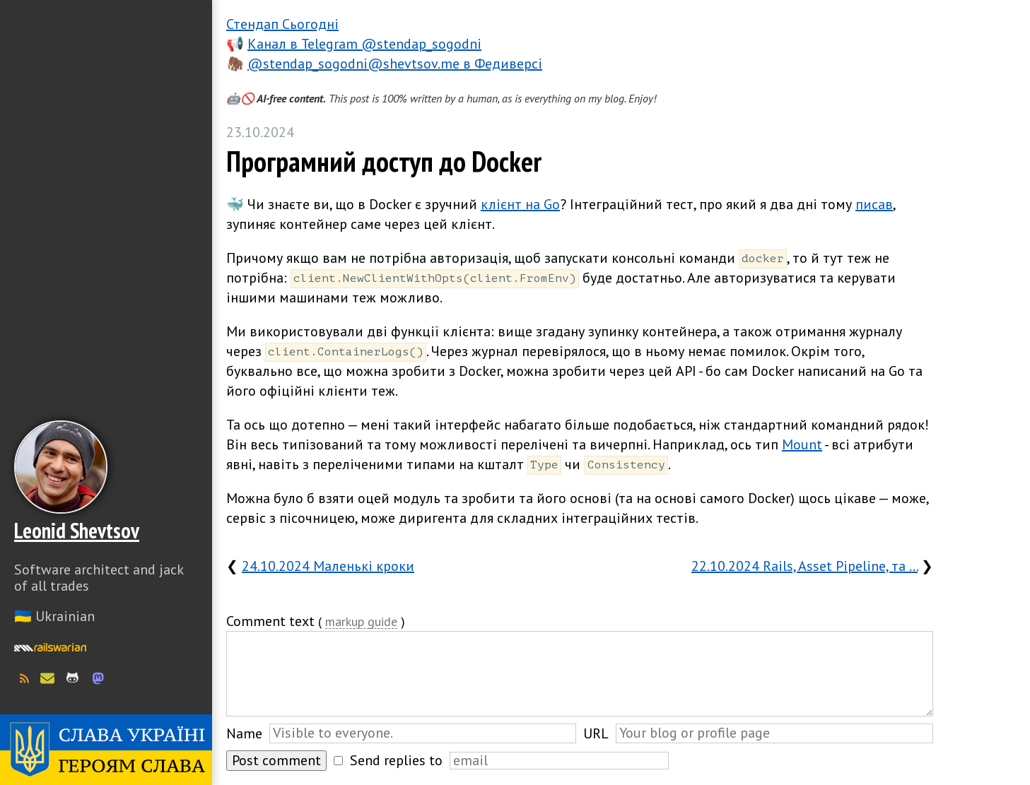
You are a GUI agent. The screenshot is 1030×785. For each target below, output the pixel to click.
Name (244, 733)
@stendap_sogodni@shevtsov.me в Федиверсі (394, 63)
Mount (802, 444)
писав (874, 204)
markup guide (361, 622)
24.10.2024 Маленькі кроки (328, 566)
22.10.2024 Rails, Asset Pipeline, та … (804, 566)
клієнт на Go (520, 204)
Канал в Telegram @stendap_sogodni (364, 44)
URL (596, 733)
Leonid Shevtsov (76, 530)
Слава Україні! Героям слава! (106, 749)
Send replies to (396, 760)
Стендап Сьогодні (282, 24)
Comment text (270, 621)
